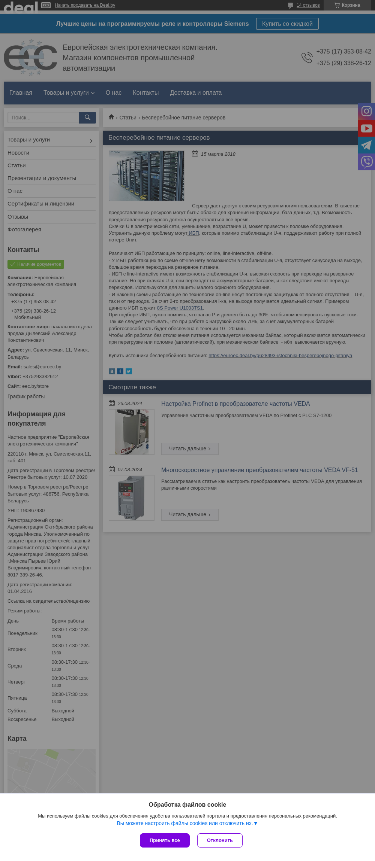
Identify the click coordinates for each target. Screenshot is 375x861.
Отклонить (220, 840)
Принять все (165, 840)
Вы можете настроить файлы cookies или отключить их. (185, 823)
